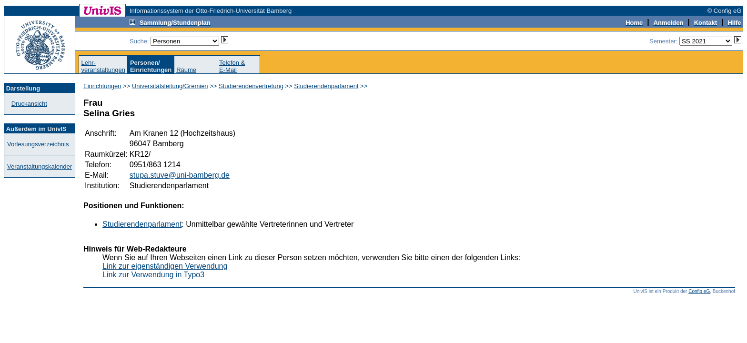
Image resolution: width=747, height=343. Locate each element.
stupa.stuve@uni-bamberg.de (180, 175)
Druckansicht (29, 103)
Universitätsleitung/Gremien (170, 86)
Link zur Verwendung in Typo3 (153, 275)
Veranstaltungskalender (39, 166)
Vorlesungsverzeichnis (38, 144)
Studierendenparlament (326, 86)
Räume (186, 69)
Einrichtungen (102, 86)
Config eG (699, 291)
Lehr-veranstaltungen (103, 66)
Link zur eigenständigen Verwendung (164, 266)
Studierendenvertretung (251, 86)
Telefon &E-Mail (232, 66)
